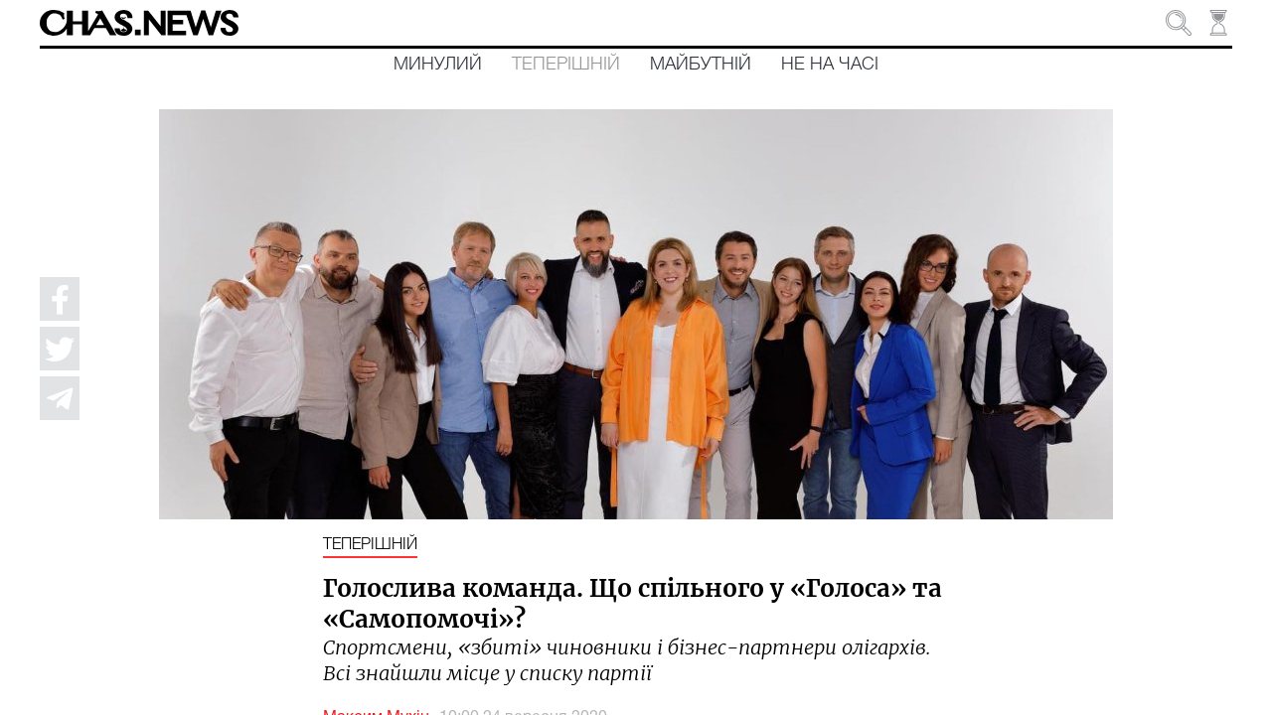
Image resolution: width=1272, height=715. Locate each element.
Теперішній (566, 64)
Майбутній (700, 64)
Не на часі (829, 64)
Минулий (438, 64)
